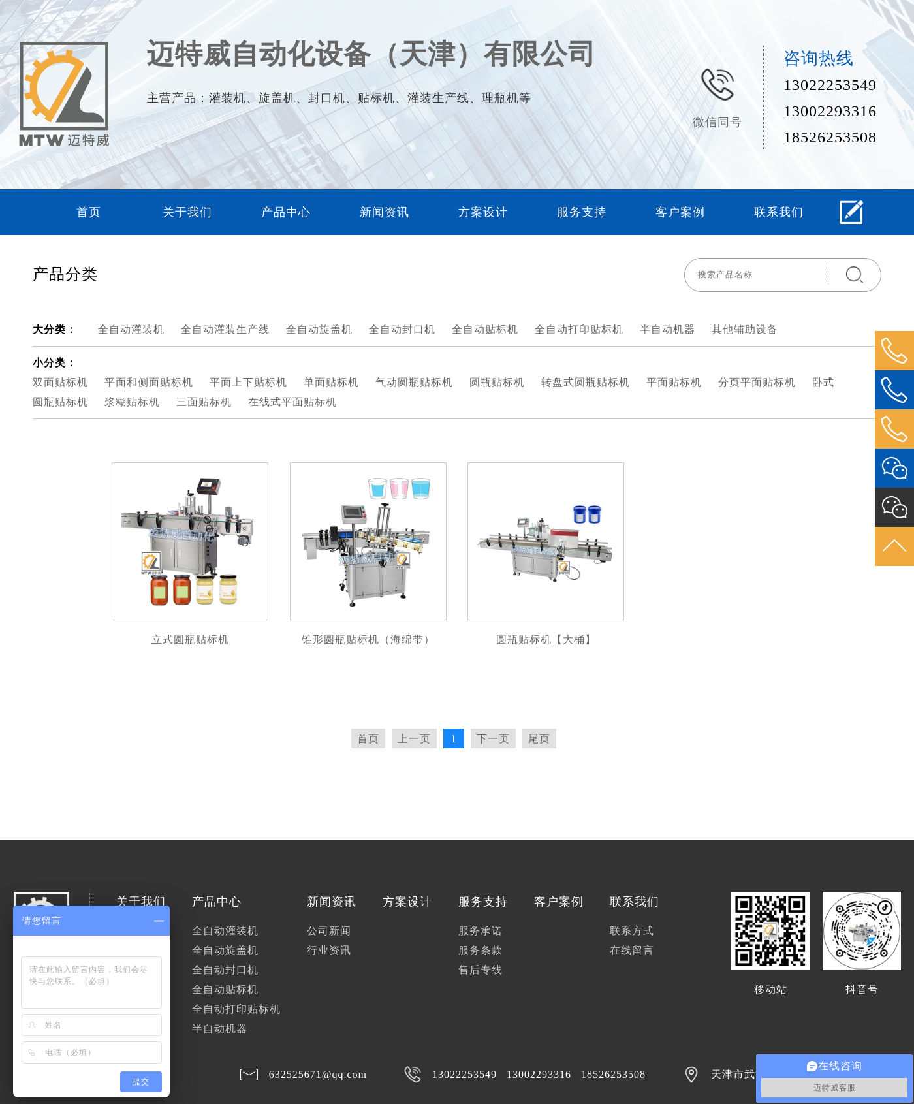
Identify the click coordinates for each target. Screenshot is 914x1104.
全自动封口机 (402, 329)
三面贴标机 (204, 401)
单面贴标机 (331, 382)
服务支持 (582, 212)
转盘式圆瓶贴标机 (585, 382)
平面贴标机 (674, 382)
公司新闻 (329, 930)
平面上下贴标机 (248, 382)
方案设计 (483, 212)
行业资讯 (329, 950)
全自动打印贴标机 (579, 329)
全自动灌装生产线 (225, 329)
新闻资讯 (384, 212)
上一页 (414, 738)
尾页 (539, 738)
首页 (88, 212)
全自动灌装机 (131, 329)
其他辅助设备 (745, 329)
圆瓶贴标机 (497, 382)
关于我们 (187, 212)
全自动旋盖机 (319, 329)
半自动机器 (667, 329)
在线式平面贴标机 (292, 401)
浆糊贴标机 (132, 401)
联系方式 (632, 930)
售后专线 (480, 969)
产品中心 (286, 212)
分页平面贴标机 (757, 382)
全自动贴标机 (485, 329)
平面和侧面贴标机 (148, 382)
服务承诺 (480, 930)
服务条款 (480, 950)
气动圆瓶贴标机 (414, 382)
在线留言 (632, 950)
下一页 (493, 738)
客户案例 (680, 212)
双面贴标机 (60, 382)
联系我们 (779, 212)
